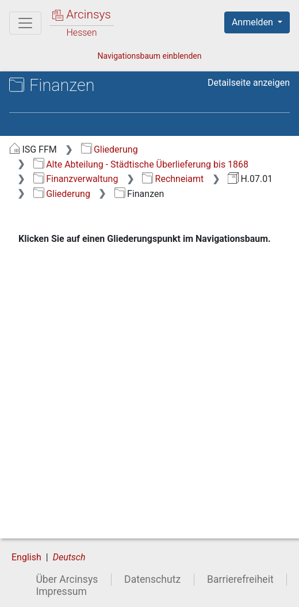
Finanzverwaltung (75, 178)
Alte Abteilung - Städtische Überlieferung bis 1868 (140, 164)
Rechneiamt (173, 178)
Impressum (61, 591)
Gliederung (109, 149)
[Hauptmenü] (25, 23)
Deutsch (69, 557)
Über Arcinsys (67, 579)
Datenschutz (152, 579)
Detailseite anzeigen (249, 82)
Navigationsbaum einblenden (149, 55)
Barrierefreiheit (240, 579)
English (26, 557)
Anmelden (253, 22)
